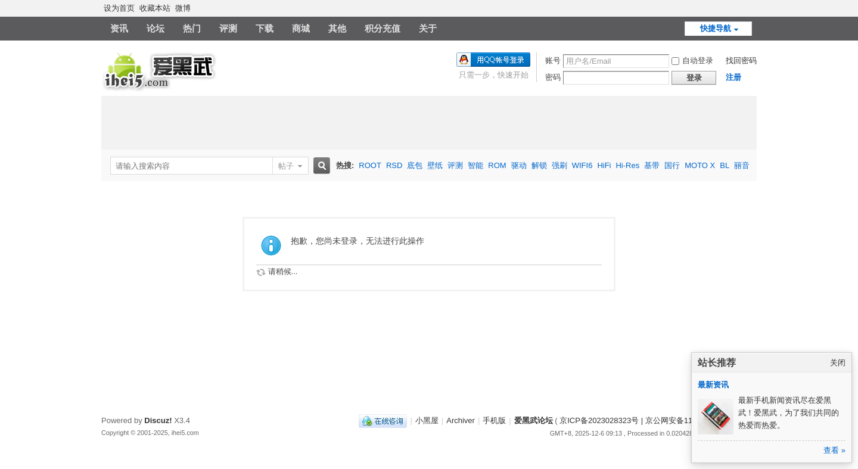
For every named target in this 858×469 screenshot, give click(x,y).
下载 (264, 28)
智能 (475, 165)
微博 (183, 8)
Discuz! (158, 420)
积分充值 (382, 28)
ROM (497, 165)
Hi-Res (627, 165)
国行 (672, 165)
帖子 (286, 165)
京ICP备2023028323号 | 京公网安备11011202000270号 (655, 420)
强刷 (559, 165)
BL (724, 165)
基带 (652, 165)
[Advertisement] (429, 123)
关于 (428, 28)
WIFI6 (582, 165)
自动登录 (692, 60)
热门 (192, 28)
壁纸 (435, 165)
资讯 (119, 28)
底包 (414, 165)
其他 (337, 28)
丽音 (742, 165)
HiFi (604, 165)
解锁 (539, 165)
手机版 (494, 420)
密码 (553, 77)
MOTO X (700, 165)
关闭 (837, 362)
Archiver (460, 420)
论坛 (155, 28)
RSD (394, 165)
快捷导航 (715, 28)
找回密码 (741, 60)
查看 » (834, 450)
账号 (553, 60)
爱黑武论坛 (533, 420)
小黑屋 (427, 420)
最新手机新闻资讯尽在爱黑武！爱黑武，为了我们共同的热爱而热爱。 (788, 413)
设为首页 (119, 8)
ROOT (370, 165)
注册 (733, 77)
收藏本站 (154, 8)
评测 (228, 28)
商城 (301, 28)
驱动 (519, 165)
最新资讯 (713, 384)
